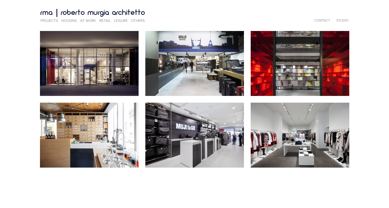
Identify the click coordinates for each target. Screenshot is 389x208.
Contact (322, 20)
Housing (69, 21)
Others (138, 21)
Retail (105, 21)
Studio (342, 20)
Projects (49, 21)
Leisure (121, 21)
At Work (88, 21)
